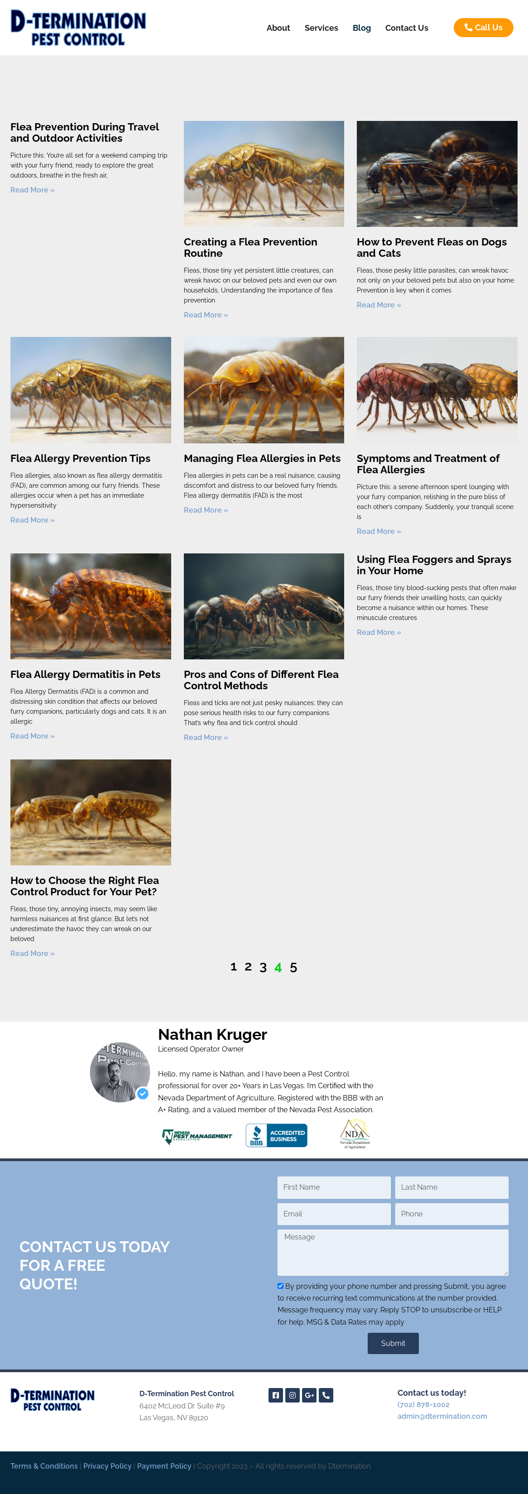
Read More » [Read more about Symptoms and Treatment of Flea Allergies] (379, 531)
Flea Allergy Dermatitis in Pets (85, 674)
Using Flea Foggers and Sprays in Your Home (434, 564)
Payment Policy (164, 1466)
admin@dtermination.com (442, 1416)
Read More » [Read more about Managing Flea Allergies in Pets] (206, 510)
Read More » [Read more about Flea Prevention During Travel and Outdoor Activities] (32, 190)
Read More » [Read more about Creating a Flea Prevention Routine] (206, 315)
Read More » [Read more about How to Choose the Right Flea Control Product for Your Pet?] (32, 953)
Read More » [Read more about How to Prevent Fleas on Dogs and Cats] (379, 305)
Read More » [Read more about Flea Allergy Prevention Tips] (32, 520)
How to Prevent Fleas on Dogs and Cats (432, 247)
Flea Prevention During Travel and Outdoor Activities (84, 132)
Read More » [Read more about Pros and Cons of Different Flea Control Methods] (206, 737)
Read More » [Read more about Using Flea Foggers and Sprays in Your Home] (379, 632)
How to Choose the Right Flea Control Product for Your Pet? (84, 886)
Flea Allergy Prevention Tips (80, 458)
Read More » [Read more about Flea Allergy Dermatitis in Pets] (32, 736)
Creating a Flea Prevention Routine (250, 247)
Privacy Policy (107, 1466)
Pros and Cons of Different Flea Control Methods (261, 680)
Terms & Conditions (44, 1466)
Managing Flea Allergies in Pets (262, 458)
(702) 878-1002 (424, 1404)
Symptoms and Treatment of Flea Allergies (428, 464)
